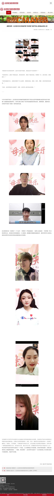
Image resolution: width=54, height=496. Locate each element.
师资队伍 (35, 12)
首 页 (1, 489)
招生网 (29, 12)
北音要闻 (5, 489)
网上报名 (50, 12)
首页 (8, 12)
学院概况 (14, 12)
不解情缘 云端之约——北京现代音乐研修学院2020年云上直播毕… (19, 470)
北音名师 (10, 489)
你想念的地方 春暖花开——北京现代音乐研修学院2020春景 (18, 468)
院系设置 (22, 12)
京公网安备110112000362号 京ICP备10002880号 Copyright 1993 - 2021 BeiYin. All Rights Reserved (26, 493)
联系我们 (44, 494)
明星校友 (43, 12)
